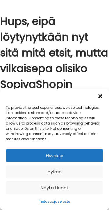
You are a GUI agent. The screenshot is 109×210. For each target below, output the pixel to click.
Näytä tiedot (55, 188)
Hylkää (55, 172)
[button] (100, 96)
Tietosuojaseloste (54, 201)
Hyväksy (54, 156)
